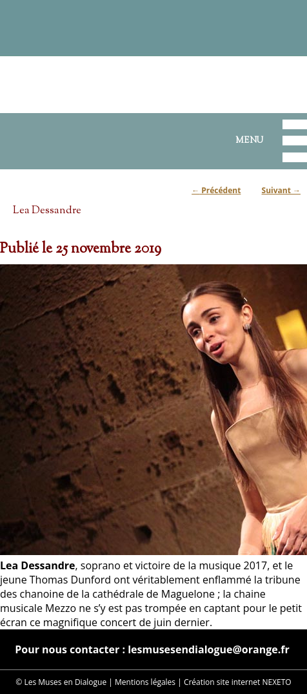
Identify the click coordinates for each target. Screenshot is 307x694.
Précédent (216, 190)
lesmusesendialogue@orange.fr (209, 649)
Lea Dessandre (47, 210)
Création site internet (222, 682)
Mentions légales (145, 682)
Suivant (281, 190)
